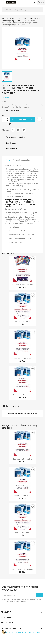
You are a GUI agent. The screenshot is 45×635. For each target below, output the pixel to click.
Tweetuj (18, 130)
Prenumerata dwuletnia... (22, 395)
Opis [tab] (8, 160)
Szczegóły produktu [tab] (21, 160)
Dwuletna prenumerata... (22, 321)
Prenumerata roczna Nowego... (22, 285)
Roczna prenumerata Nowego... (22, 569)
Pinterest (24, 130)
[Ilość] (4, 119)
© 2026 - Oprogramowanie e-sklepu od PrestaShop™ (22, 632)
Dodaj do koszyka (22, 119)
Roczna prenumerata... (22, 358)
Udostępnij (13, 130)
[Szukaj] (22, 9)
